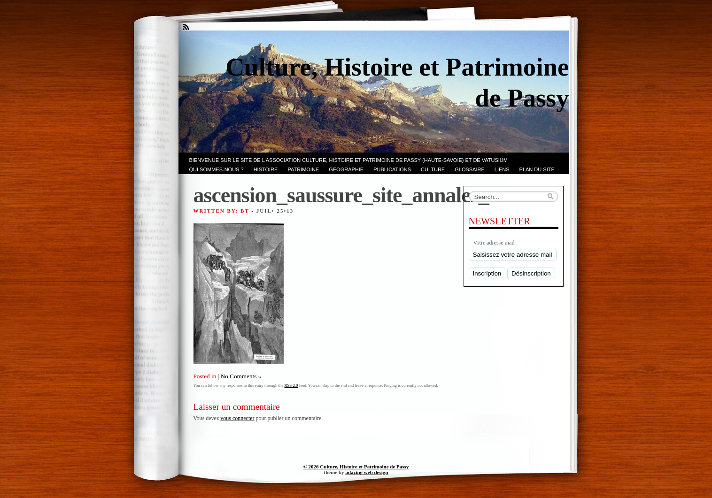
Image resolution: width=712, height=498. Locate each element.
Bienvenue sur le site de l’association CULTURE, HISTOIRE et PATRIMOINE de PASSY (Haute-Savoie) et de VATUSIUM (348, 160)
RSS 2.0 (291, 385)
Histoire (266, 169)
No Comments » (241, 376)
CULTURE (433, 169)
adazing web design (366, 472)
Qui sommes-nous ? (216, 169)
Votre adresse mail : (495, 242)
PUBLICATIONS (392, 169)
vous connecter (237, 418)
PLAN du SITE (537, 169)
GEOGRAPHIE (346, 169)
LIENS (502, 169)
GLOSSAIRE (470, 169)
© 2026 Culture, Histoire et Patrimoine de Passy (356, 466)
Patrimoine (303, 169)
